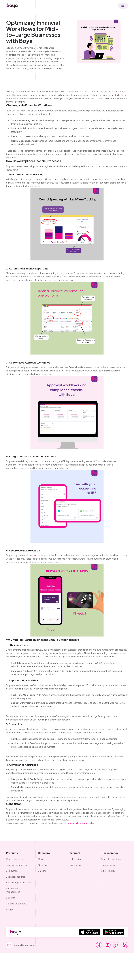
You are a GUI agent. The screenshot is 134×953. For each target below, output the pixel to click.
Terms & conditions (111, 859)
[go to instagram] (108, 945)
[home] (12, 5)
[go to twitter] (116, 945)
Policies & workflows (16, 903)
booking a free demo (77, 823)
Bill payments (13, 870)
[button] (123, 6)
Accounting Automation (18, 882)
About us (42, 865)
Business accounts (15, 876)
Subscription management (13, 890)
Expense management (17, 865)
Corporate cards (14, 859)
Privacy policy (108, 865)
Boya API (10, 897)
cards (36, 555)
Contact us (75, 865)
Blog (40, 859)
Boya (123, 95)
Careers (42, 870)
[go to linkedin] (125, 945)
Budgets (10, 909)
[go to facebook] (99, 945)
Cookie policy (108, 870)
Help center (75, 859)
